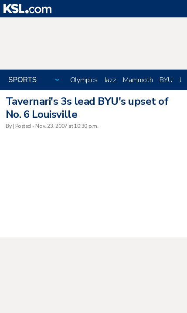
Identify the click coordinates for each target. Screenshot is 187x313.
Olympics (84, 80)
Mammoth (138, 80)
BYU (166, 80)
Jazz (110, 80)
